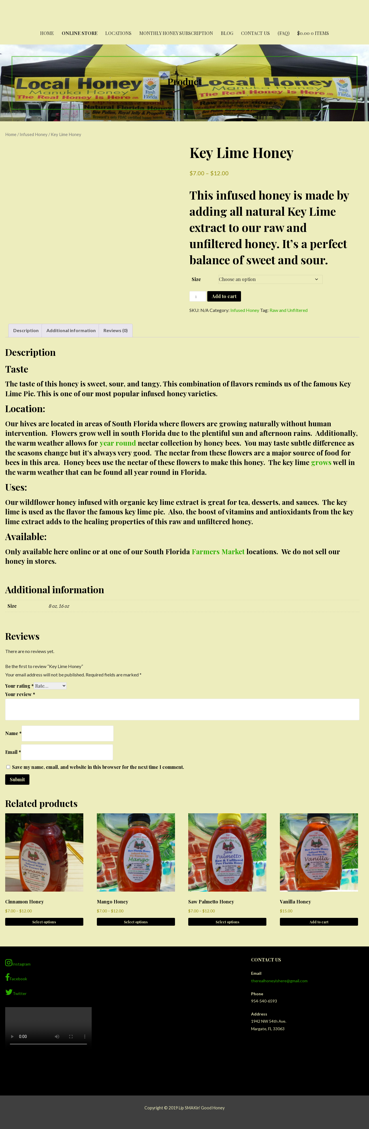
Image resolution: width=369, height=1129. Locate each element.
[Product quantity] (197, 296)
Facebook (16, 977)
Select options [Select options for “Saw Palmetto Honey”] (227, 922)
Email (13, 752)
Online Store (79, 33)
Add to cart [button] (319, 922)
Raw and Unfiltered (289, 310)
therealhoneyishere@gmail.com (279, 980)
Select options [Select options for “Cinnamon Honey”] (44, 922)
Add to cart (224, 296)
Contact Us (255, 33)
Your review (20, 694)
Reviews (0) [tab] (115, 330)
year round (118, 442)
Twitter (16, 992)
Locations (118, 33)
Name (13, 733)
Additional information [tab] (71, 330)
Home (47, 33)
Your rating (19, 686)
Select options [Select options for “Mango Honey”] (136, 922)
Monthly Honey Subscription (176, 33)
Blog (227, 33)
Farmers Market (218, 551)
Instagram (18, 963)
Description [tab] (26, 330)
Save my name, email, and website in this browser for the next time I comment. (98, 767)
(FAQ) (283, 33)
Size (196, 279)
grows (321, 462)
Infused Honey (34, 134)
